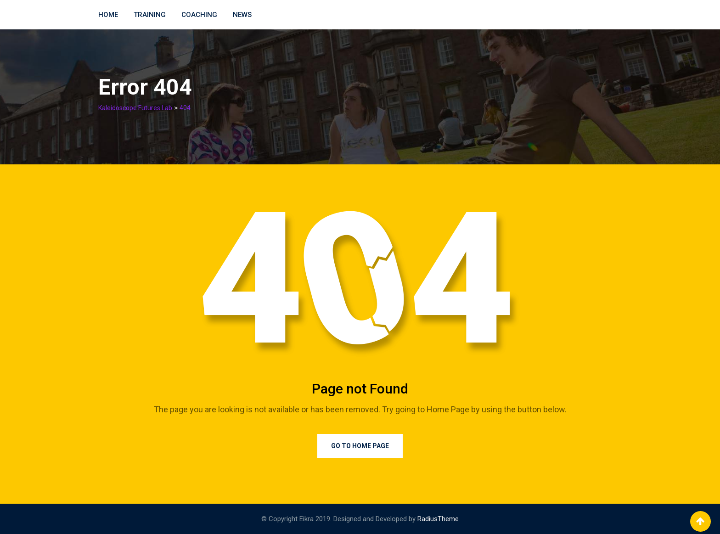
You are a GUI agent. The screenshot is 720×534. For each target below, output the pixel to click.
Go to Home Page (360, 446)
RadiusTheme (438, 519)
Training (150, 15)
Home (108, 15)
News (242, 15)
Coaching (199, 15)
